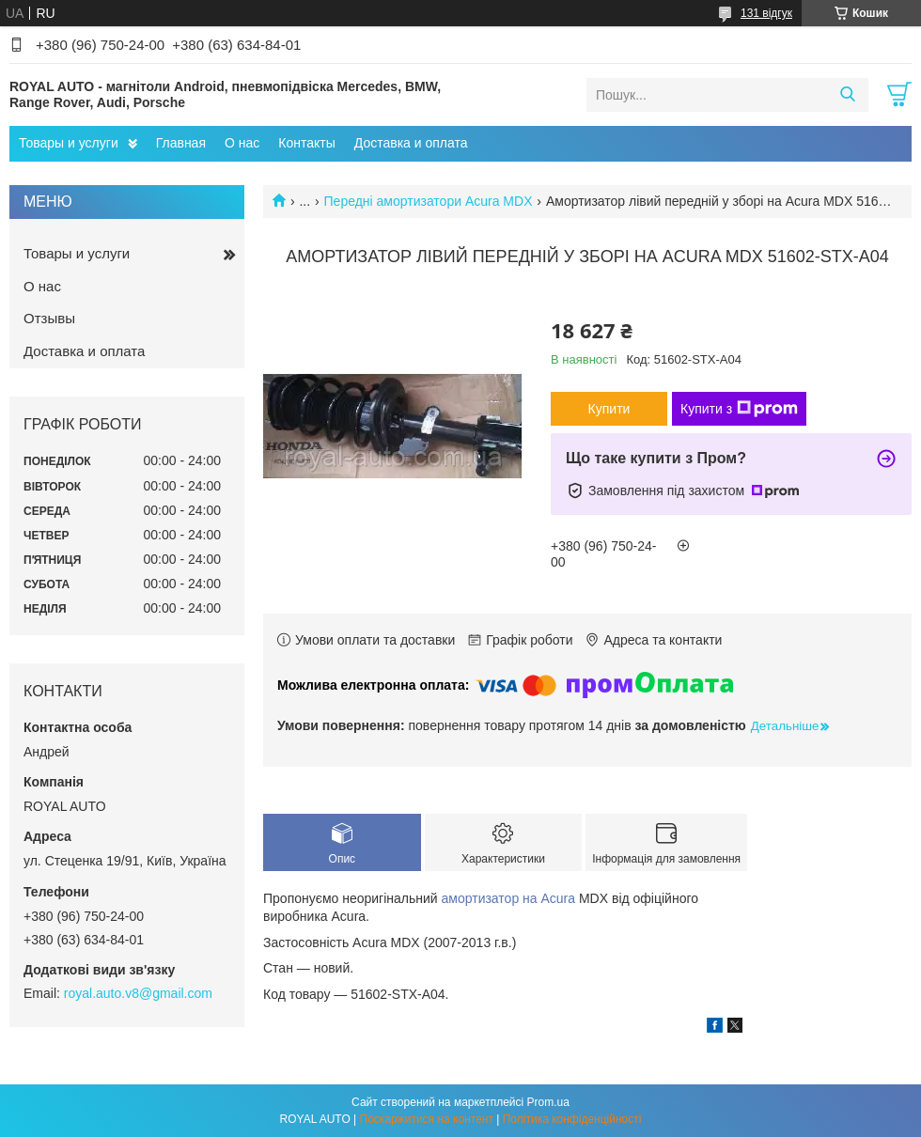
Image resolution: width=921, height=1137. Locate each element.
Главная (181, 142)
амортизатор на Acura (509, 898)
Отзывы (49, 318)
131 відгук (766, 13)
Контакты (306, 142)
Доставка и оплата (411, 142)
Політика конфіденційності (572, 1119)
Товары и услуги (68, 142)
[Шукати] (847, 95)
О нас (242, 142)
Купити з (739, 408)
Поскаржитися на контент (426, 1119)
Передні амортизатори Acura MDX (428, 201)
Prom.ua (548, 1102)
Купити (609, 408)
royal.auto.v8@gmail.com (138, 993)
